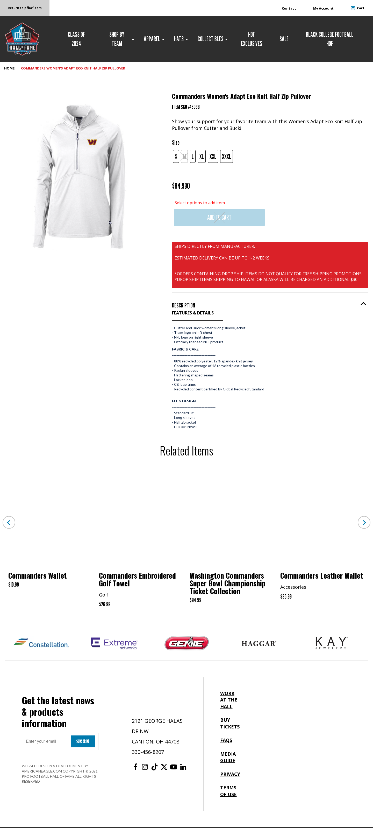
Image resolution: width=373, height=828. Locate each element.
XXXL (226, 157)
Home (9, 69)
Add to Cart (219, 218)
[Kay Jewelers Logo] (331, 644)
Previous (9, 523)
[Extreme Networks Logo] (114, 644)
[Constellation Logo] (41, 644)
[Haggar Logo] (259, 644)
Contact (289, 8)
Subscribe (82, 742)
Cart (357, 8)
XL (201, 157)
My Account (323, 8)
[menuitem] (78, 39)
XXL (213, 157)
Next (364, 523)
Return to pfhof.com (25, 8)
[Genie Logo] (186, 644)
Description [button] (183, 306)
